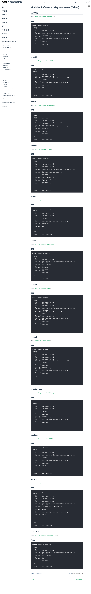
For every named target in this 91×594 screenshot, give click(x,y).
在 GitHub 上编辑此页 (36, 584)
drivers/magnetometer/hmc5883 (43, 151)
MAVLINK (64, 2)
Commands (5, 61)
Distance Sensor (8, 73)
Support (76, 2)
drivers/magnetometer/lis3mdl (43, 346)
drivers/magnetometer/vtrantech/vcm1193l (46, 544)
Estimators (5, 80)
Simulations (6, 82)
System (5, 84)
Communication (6, 63)
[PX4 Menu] (40, 2)
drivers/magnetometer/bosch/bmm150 (45, 106)
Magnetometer (8, 78)
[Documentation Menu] (70, 2)
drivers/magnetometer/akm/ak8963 (44, 61)
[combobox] (31, 2)
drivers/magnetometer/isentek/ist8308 (45, 203)
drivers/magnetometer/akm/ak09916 (45, 16)
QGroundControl (48, 2)
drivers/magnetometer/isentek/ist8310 (45, 248)
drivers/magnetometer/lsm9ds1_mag (45, 399)
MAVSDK (57, 2)
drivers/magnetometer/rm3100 (43, 491)
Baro (5, 71)
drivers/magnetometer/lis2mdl (43, 293)
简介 (3, 7)
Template (5, 86)
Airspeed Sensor (8, 69)
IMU (5, 75)
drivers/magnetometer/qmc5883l (44, 446)
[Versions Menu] (82, 2)
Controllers (5, 65)
